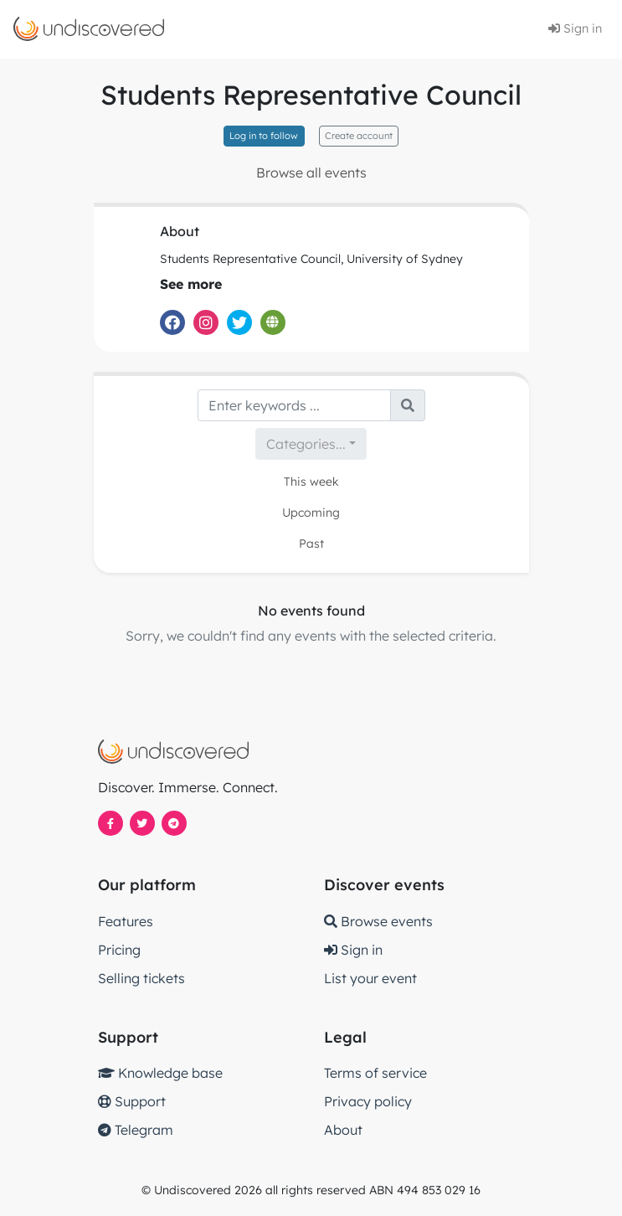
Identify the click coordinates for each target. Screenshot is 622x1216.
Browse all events (311, 172)
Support (132, 1101)
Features (125, 921)
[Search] (294, 405)
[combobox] (311, 444)
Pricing (119, 949)
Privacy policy (368, 1101)
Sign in (575, 28)
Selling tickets (141, 978)
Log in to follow (263, 136)
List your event (370, 978)
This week (311, 481)
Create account (359, 136)
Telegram (135, 1129)
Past (311, 543)
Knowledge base (160, 1072)
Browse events (378, 921)
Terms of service (375, 1072)
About (343, 1129)
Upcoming (311, 512)
